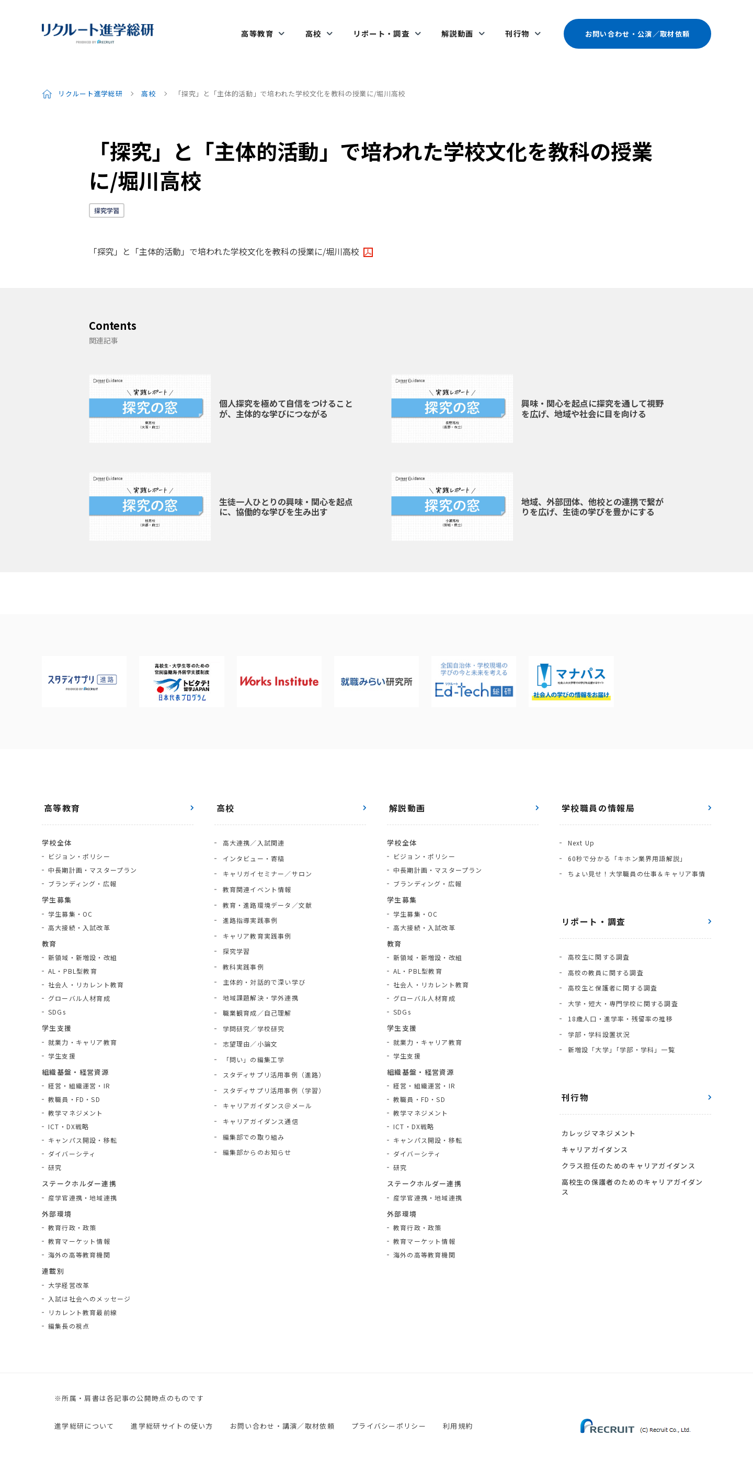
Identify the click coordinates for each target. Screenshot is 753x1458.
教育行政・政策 (72, 1214)
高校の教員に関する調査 (604, 951)
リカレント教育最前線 (82, 1299)
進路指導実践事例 (248, 897)
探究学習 (106, 197)
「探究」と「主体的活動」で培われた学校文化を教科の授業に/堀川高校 (224, 238)
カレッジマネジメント (597, 1101)
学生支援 (62, 1042)
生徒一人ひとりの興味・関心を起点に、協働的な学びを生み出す (286, 493)
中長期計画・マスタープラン (93, 856)
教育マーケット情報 (79, 1227)
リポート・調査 (386, 27)
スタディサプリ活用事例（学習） (272, 1046)
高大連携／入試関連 (252, 829)
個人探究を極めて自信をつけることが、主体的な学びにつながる (286, 395)
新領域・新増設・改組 (82, 944)
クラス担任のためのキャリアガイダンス (626, 1129)
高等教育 (267, 27)
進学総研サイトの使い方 (172, 1413)
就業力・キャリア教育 (82, 1029)
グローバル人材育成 (79, 985)
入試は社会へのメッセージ (89, 1285)
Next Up (579, 829)
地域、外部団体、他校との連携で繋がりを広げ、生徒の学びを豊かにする (592, 493)
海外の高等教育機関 (79, 1241)
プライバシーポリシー (388, 1413)
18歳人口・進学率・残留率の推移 (618, 991)
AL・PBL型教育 (72, 957)
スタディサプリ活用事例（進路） (272, 1033)
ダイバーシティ (72, 1140)
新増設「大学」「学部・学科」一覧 (619, 1019)
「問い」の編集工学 (252, 1019)
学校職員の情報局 (596, 794)
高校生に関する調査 (597, 937)
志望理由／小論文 (248, 1005)
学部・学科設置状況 (597, 1005)
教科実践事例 (241, 937)
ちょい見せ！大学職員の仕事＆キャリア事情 (635, 856)
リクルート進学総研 (91, 80)
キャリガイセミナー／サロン (266, 856)
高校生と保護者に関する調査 (611, 964)
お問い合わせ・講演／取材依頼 (282, 1413)
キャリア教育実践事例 (255, 910)
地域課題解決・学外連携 (258, 965)
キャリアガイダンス (593, 1115)
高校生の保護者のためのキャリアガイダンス (634, 1144)
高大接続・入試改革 (79, 914)
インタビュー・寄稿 (252, 842)
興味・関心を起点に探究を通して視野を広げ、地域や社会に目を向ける (592, 395)
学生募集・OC (70, 900)
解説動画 (459, 27)
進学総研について (84, 1413)
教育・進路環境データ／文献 (266, 883)
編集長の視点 (68, 1312)
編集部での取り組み (252, 1087)
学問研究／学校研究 (252, 992)
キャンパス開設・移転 (82, 1126)
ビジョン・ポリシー (79, 843)
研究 (55, 1154)
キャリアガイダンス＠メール (266, 1060)
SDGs (57, 998)
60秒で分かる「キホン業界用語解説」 (625, 842)
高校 (320, 27)
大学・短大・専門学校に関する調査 (621, 978)
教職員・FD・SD (74, 1086)
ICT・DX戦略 (68, 1113)
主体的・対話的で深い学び (262, 951)
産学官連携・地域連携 (82, 1184)
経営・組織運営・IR (79, 1072)
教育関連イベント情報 (255, 869)
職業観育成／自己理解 (255, 978)
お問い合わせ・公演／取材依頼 (637, 27)
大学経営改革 (68, 1271)
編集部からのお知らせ (255, 1101)
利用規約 (458, 1413)
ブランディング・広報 (82, 870)
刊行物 (517, 27)
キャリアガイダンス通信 (258, 1074)
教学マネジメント (76, 1099)
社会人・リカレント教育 (86, 971)
